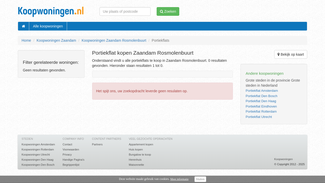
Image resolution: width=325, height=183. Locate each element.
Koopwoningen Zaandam (56, 40)
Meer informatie (179, 178)
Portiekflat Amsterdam (262, 91)
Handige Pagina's (73, 159)
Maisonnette (136, 164)
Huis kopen (136, 149)
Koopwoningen (283, 159)
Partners (97, 144)
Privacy (67, 154)
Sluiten (200, 179)
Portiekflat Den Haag (261, 101)
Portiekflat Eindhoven (261, 106)
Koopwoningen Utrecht (36, 154)
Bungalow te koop (140, 154)
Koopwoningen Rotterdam (38, 149)
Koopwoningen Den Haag (37, 159)
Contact (67, 144)
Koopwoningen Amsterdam (38, 144)
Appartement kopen (141, 144)
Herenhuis (135, 159)
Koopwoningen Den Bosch (38, 164)
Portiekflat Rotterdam (261, 111)
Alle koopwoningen (48, 26)
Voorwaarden (70, 149)
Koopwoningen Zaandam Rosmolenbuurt (114, 40)
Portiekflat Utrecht (259, 117)
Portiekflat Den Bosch (261, 96)
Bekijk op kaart (291, 54)
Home (26, 40)
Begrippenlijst (70, 164)
